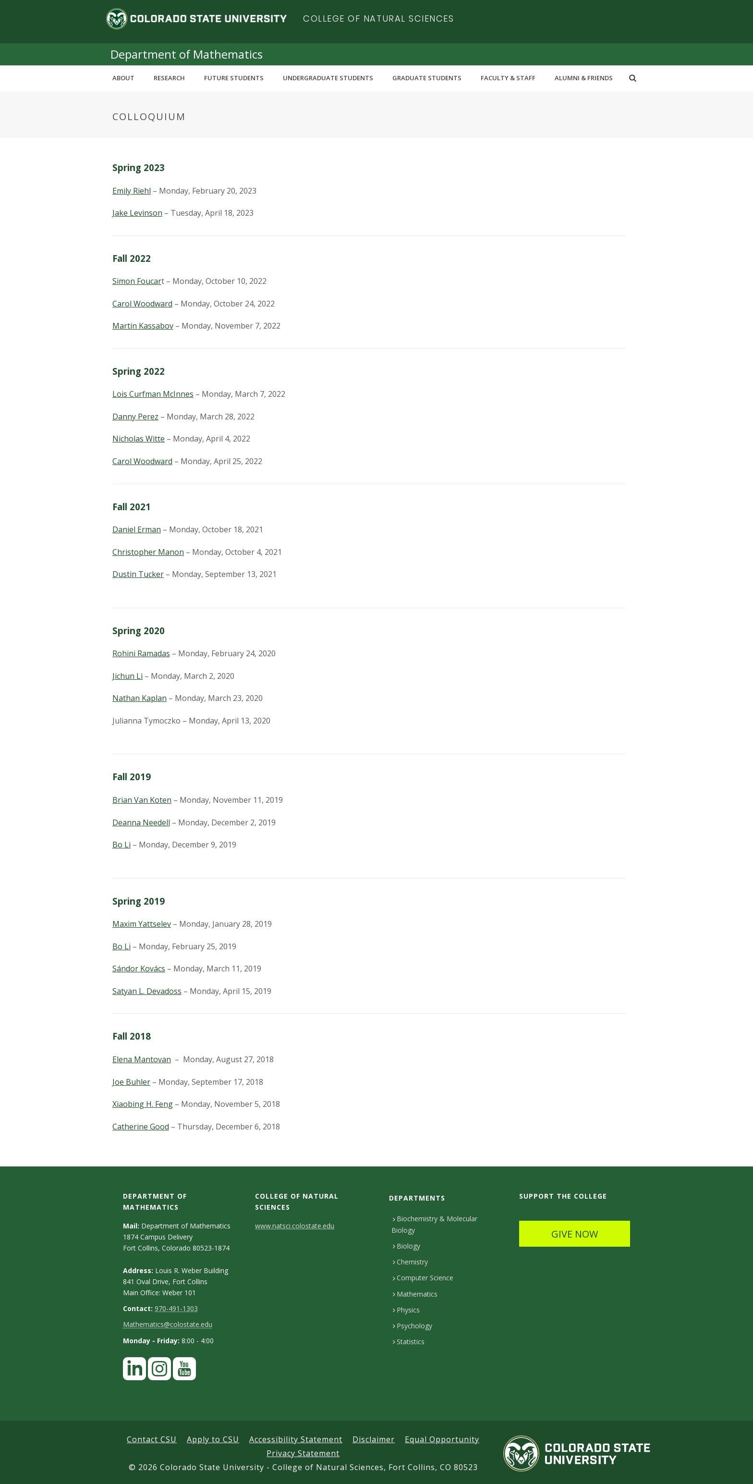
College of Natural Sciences (378, 18)
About (123, 78)
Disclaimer (373, 1439)
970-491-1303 (176, 1308)
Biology (406, 1246)
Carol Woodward (142, 303)
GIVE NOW (574, 1233)
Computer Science (423, 1277)
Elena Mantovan (141, 1059)
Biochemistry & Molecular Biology (434, 1224)
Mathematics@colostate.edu (167, 1324)
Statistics (409, 1341)
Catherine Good (140, 1126)
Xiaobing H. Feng (142, 1104)
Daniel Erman (136, 529)
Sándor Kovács (138, 968)
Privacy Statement (303, 1453)
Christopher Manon (148, 552)
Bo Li (121, 844)
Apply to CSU (213, 1439)
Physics (406, 1309)
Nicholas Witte (138, 438)
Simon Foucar (136, 281)
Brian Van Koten (141, 800)
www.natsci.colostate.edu (294, 1225)
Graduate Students (427, 78)
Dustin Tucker (138, 574)
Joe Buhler (131, 1082)
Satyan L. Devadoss (147, 991)
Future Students (234, 78)
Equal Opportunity (442, 1439)
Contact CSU (152, 1439)
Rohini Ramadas (141, 653)
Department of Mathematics (186, 54)
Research (169, 78)
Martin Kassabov (142, 325)
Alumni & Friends (584, 78)
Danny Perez (135, 416)
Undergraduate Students (328, 78)
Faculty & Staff (508, 78)
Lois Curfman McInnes (153, 394)
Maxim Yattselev (141, 924)
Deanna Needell (141, 822)
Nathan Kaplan (139, 698)
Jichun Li (127, 676)
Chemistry (410, 1261)
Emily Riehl (131, 190)
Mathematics (415, 1294)
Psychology (412, 1325)
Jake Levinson (137, 213)
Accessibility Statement (295, 1439)
